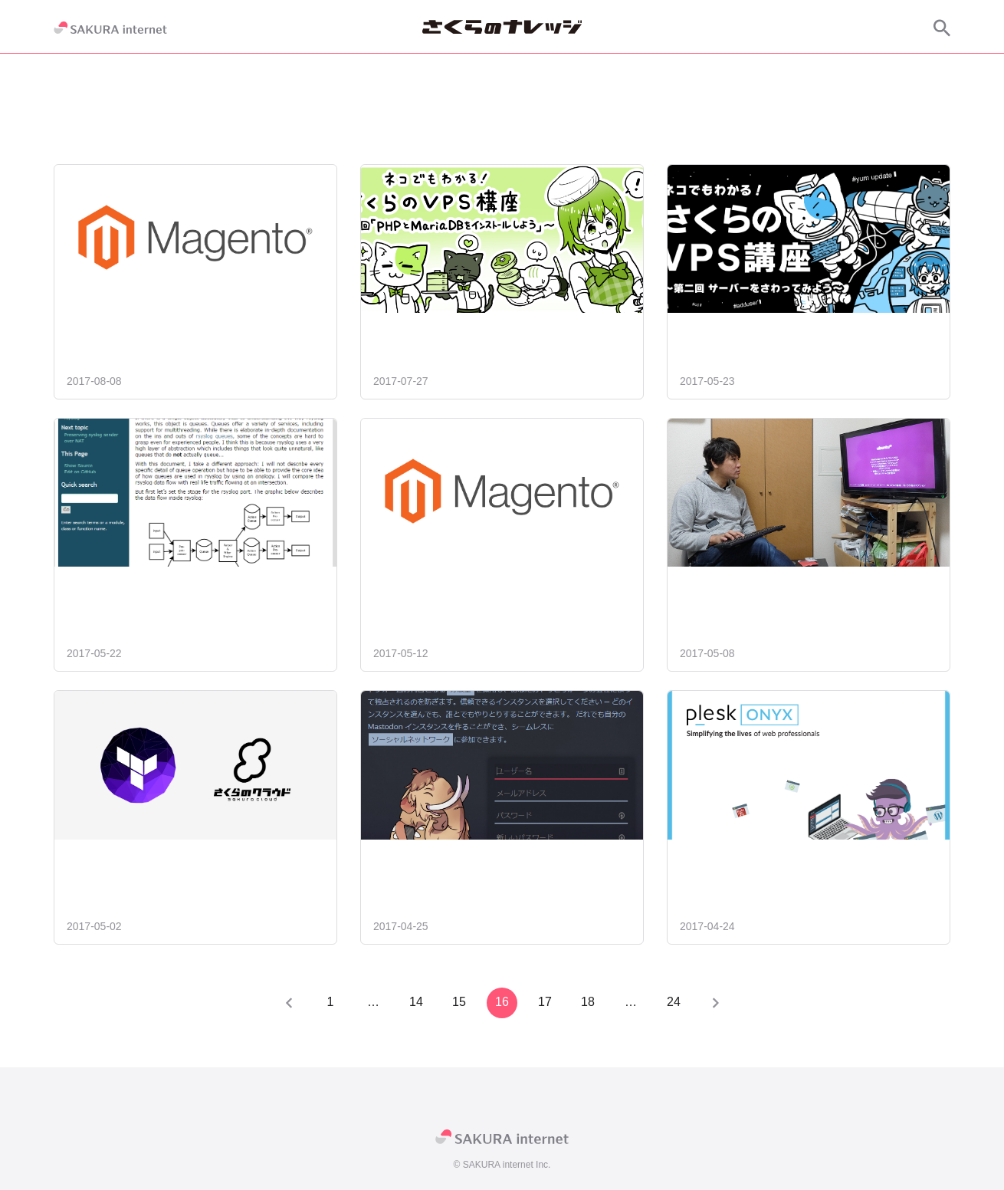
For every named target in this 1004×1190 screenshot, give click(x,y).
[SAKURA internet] (110, 27)
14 (416, 1001)
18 (588, 1001)
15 (459, 1001)
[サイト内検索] (941, 27)
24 (674, 1001)
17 (545, 1001)
